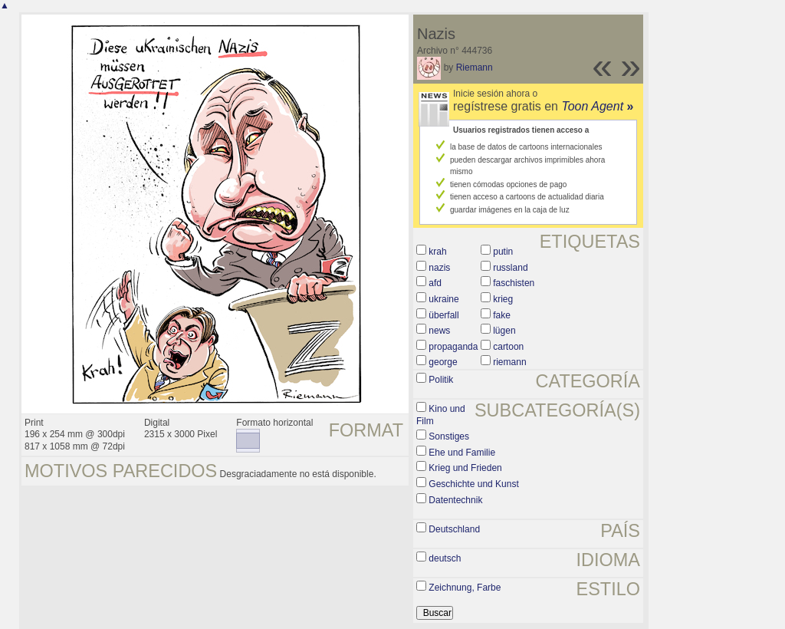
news (439, 330)
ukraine (443, 299)
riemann (509, 362)
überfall (443, 315)
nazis (439, 267)
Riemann (474, 67)
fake (502, 315)
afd (435, 283)
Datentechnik (455, 500)
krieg (503, 299)
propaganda (453, 346)
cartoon (508, 346)
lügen (504, 330)
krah (437, 251)
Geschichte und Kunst (473, 484)
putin (503, 251)
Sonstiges (449, 436)
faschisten (513, 283)
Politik (441, 379)
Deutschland (454, 529)
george (443, 362)
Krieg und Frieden (465, 468)
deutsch (445, 558)
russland (510, 267)
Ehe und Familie (462, 452)
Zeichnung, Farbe (465, 587)
